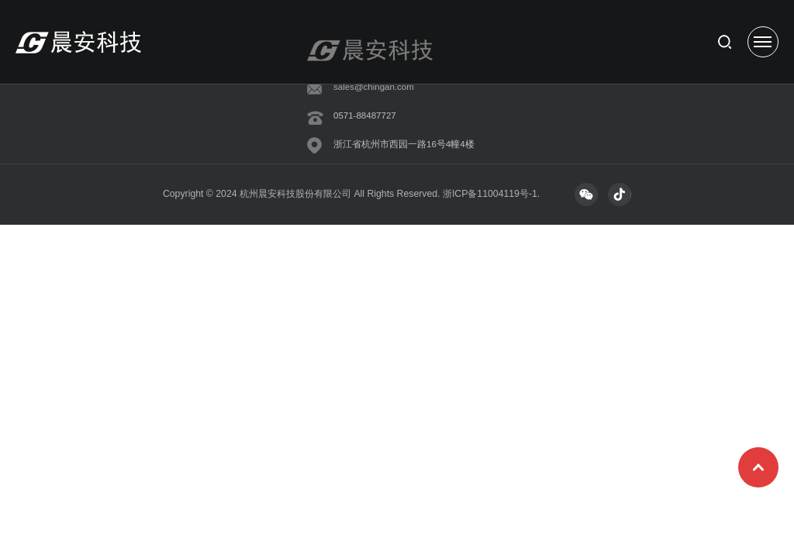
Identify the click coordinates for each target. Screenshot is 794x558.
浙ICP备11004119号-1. (491, 193)
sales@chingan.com (373, 86)
